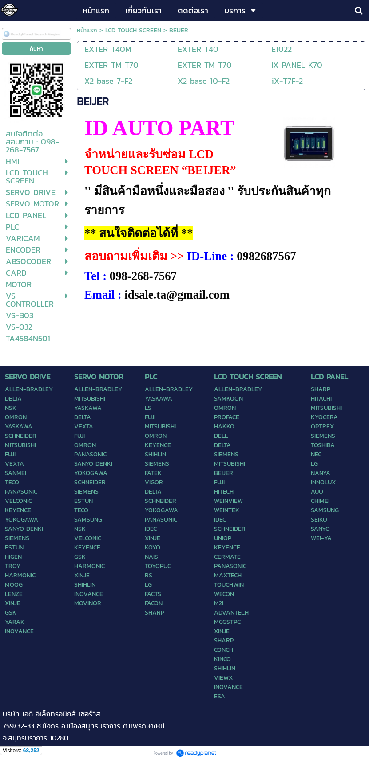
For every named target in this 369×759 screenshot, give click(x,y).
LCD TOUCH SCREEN (133, 30)
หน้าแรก (87, 30)
